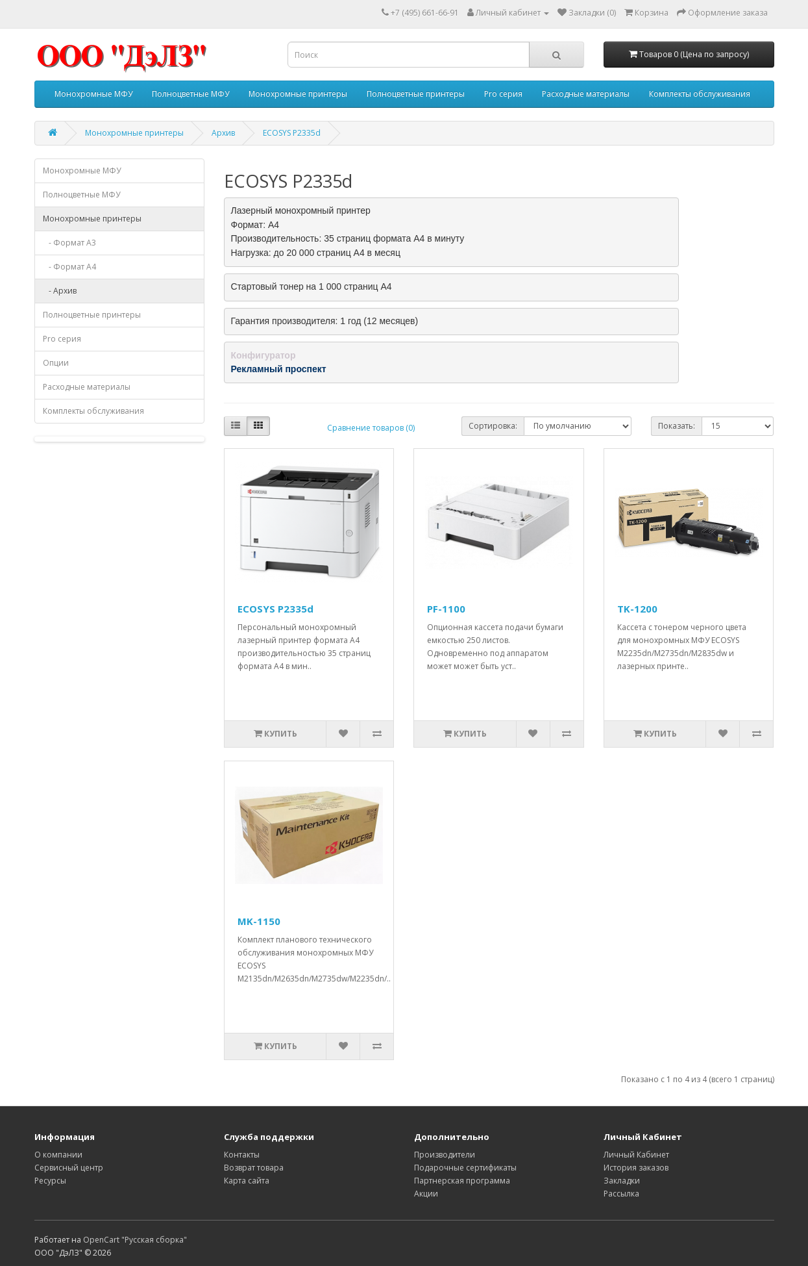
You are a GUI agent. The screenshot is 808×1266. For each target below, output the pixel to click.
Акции (426, 1193)
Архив (223, 132)
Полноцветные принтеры (416, 93)
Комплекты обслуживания (699, 93)
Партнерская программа (462, 1180)
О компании (58, 1154)
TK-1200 (637, 608)
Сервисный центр (68, 1167)
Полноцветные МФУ (190, 93)
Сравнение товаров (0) (371, 427)
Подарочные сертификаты (465, 1167)
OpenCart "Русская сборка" (135, 1239)
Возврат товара (254, 1167)
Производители (444, 1154)
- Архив (60, 290)
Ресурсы (50, 1180)
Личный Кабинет (636, 1154)
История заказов (636, 1167)
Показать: (676, 425)
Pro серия (503, 93)
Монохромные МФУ (93, 93)
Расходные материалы (586, 93)
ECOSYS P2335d (292, 132)
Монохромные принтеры (298, 93)
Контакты (242, 1154)
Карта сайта (246, 1180)
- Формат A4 (69, 266)
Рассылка (621, 1193)
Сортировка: (493, 425)
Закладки (622, 1180)
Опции (56, 362)
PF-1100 (446, 608)
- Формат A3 (69, 242)
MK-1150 (259, 921)
